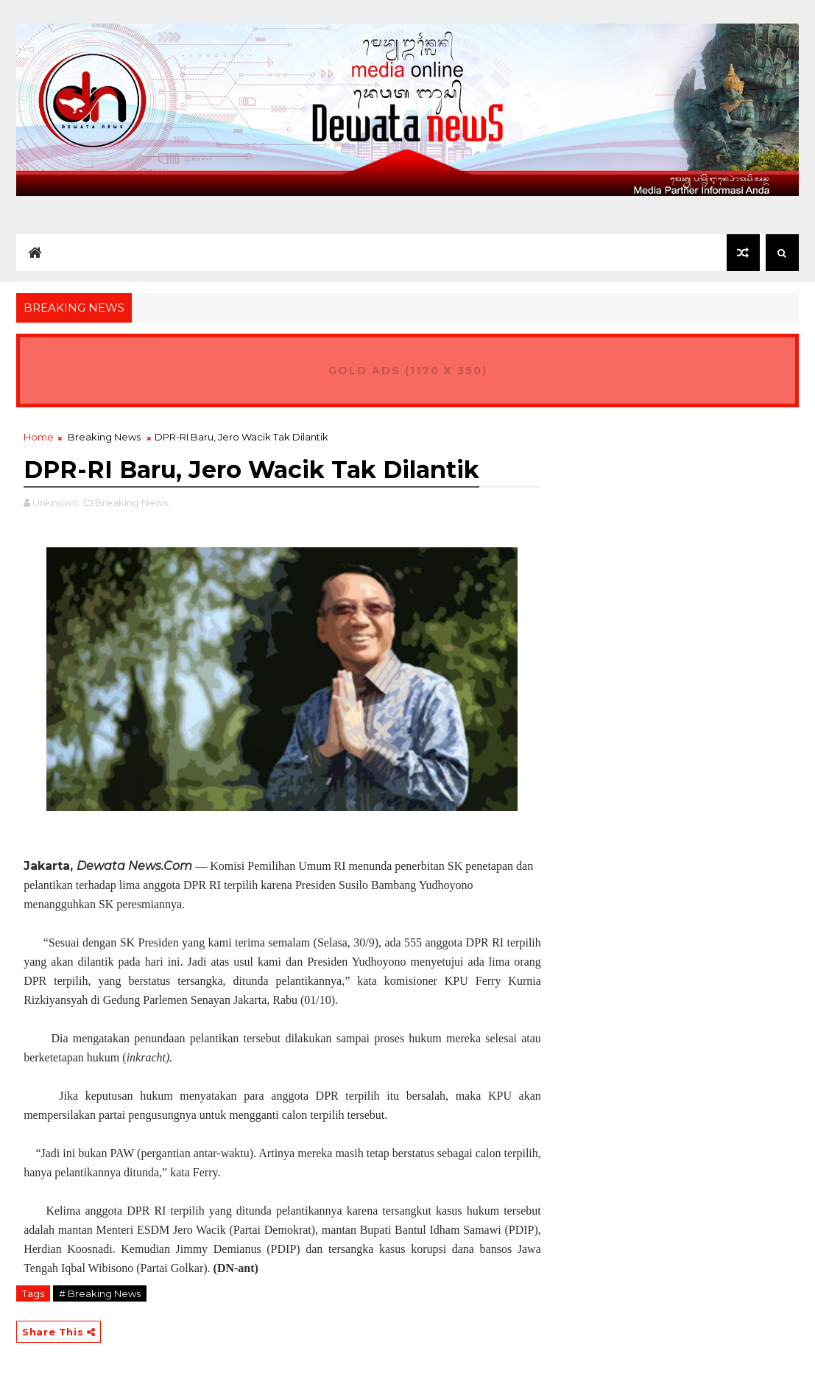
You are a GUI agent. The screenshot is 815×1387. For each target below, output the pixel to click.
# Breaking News (100, 1293)
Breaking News (104, 437)
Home (39, 437)
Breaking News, (132, 502)
